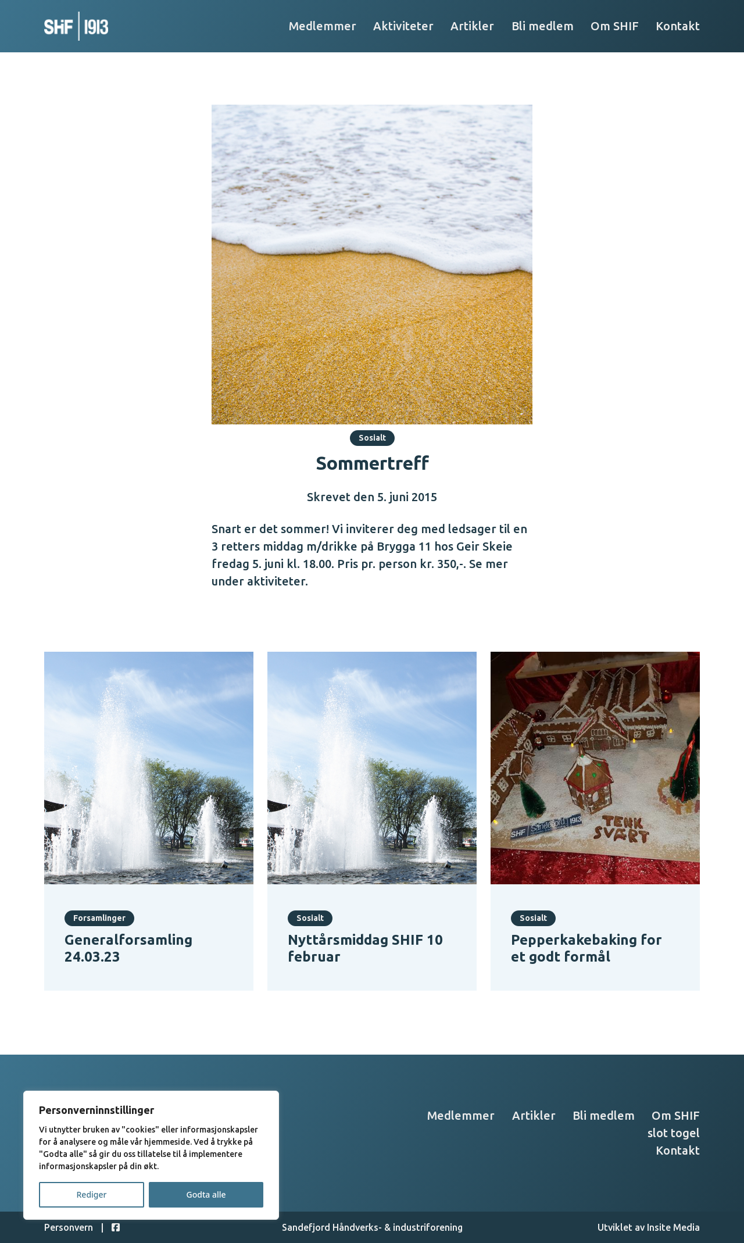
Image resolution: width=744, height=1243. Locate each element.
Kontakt (678, 26)
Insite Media (673, 1227)
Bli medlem (543, 26)
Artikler (472, 26)
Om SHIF (615, 26)
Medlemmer (322, 26)
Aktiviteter (403, 26)
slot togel (674, 1133)
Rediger (92, 1194)
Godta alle (206, 1194)
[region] (151, 1155)
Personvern (68, 1227)
